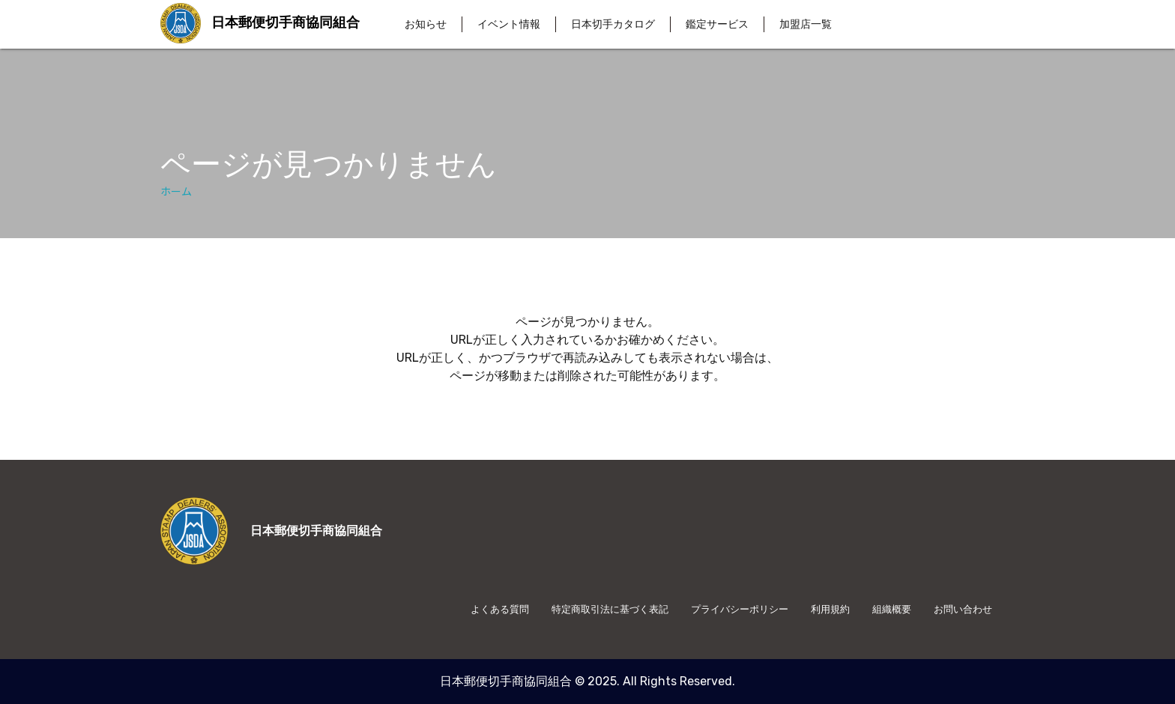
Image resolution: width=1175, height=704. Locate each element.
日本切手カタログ (613, 24)
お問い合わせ (963, 609)
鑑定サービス (717, 24)
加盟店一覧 (805, 24)
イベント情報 (508, 24)
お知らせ (426, 24)
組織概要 (891, 609)
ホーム (176, 191)
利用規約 (830, 609)
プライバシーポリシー (739, 609)
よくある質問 (500, 609)
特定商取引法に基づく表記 (610, 609)
